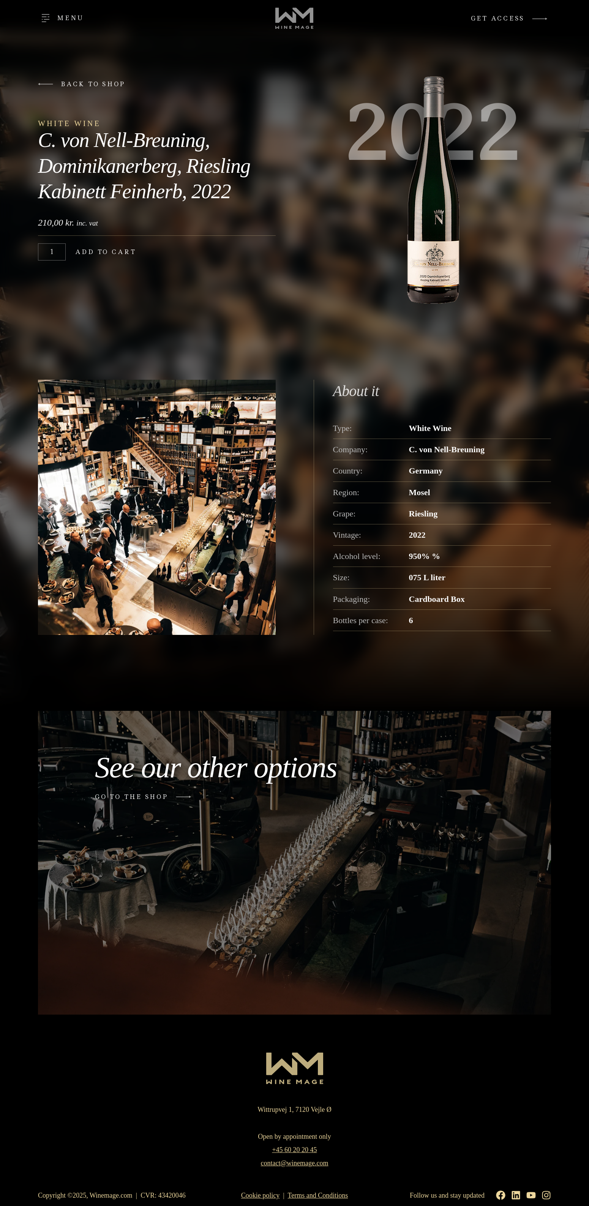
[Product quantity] (52, 251)
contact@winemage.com (294, 1163)
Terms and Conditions (318, 1195)
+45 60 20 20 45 (294, 1150)
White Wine (69, 123)
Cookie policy (260, 1195)
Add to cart (105, 252)
